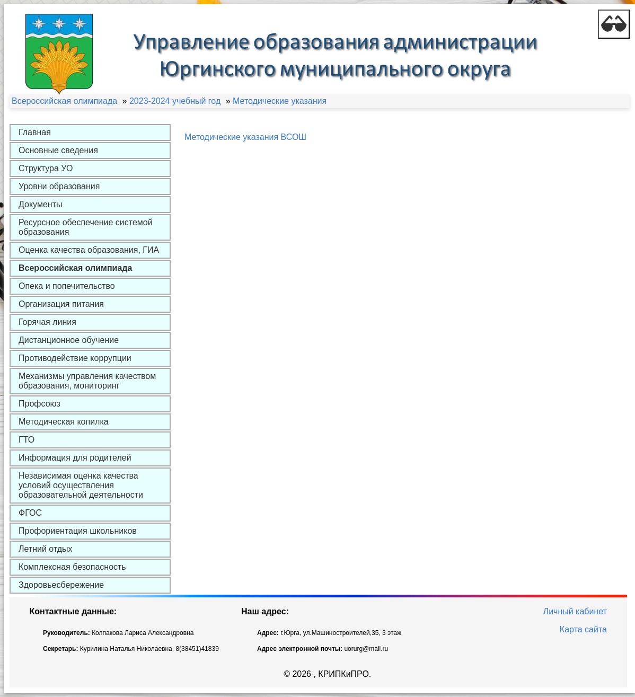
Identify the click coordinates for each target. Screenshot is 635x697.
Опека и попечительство (67, 285)
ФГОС (30, 512)
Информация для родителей (75, 457)
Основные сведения (58, 150)
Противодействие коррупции (75, 358)
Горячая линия (47, 322)
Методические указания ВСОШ (245, 137)
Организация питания (61, 303)
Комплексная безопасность (72, 566)
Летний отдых (46, 548)
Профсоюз (39, 403)
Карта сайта (583, 629)
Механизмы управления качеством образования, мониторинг (87, 381)
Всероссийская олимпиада (75, 267)
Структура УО (46, 168)
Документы (40, 204)
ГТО (26, 439)
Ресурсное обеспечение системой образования (86, 227)
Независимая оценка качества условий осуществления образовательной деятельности (81, 485)
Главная (35, 132)
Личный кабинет (575, 611)
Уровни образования (59, 186)
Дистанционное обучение (69, 340)
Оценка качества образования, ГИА (89, 249)
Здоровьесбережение (61, 584)
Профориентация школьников (78, 530)
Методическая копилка (64, 421)
